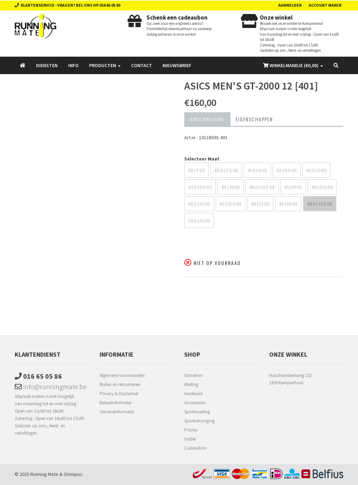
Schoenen (193, 375)
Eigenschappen (254, 119)
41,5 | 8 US (257, 170)
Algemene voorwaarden (122, 375)
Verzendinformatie (117, 412)
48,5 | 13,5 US (319, 203)
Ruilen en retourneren (120, 384)
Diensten (47, 65)
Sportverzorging (199, 421)
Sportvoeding (197, 412)
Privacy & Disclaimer (119, 394)
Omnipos (73, 474)
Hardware (193, 394)
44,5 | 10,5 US (262, 187)
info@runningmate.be (51, 386)
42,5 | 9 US (316, 170)
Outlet (190, 439)
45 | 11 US (293, 187)
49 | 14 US (288, 203)
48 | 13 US (260, 203)
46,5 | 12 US (199, 203)
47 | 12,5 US (231, 203)
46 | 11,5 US (322, 187)
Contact (141, 65)
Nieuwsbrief (177, 65)
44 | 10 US (230, 187)
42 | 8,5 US (287, 170)
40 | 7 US (196, 170)
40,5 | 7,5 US (226, 170)
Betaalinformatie (115, 403)
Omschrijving (207, 119)
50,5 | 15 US (199, 220)
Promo (191, 430)
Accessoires (195, 403)
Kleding (191, 384)
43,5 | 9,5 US (200, 187)
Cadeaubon (195, 448)
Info (73, 65)
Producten (105, 65)
